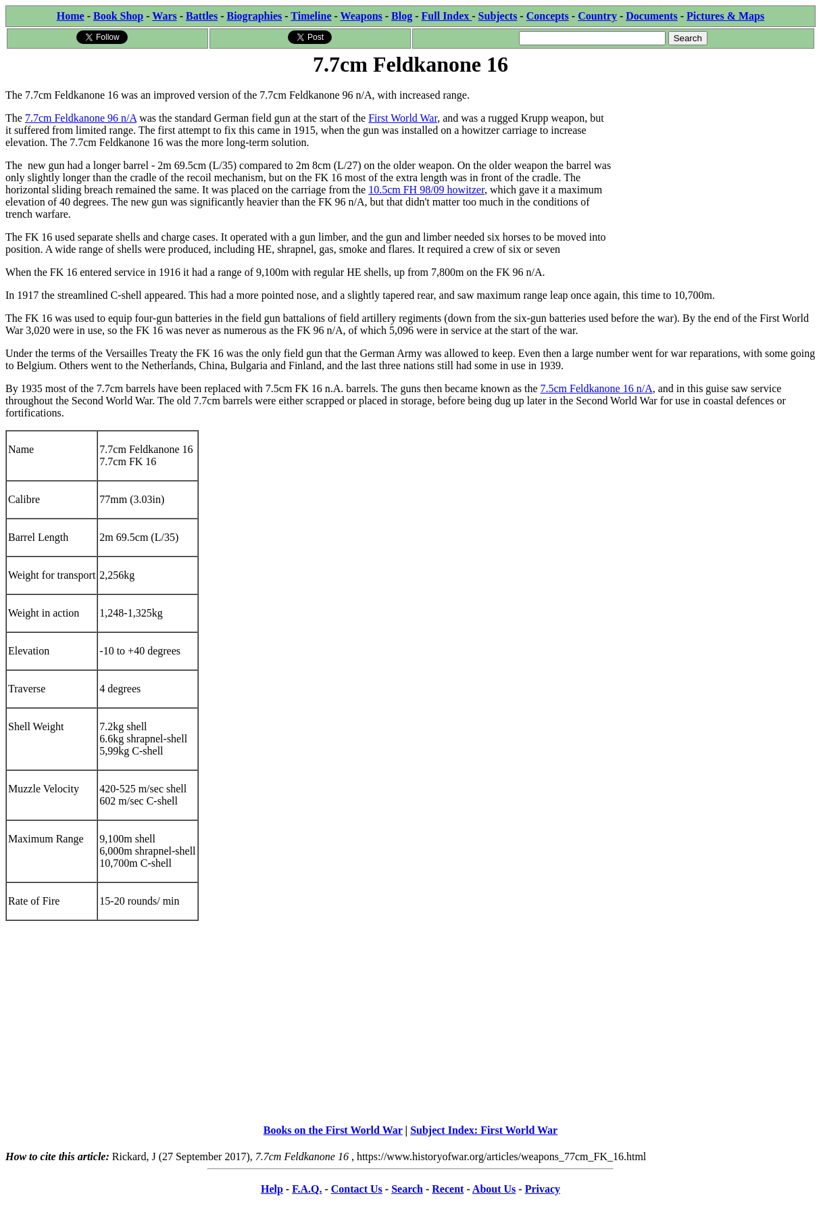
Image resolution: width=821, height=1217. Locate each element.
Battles (202, 16)
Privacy (542, 1189)
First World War (402, 118)
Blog (401, 16)
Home (70, 16)
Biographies (254, 16)
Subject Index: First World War (483, 1130)
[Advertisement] (714, 163)
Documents (651, 16)
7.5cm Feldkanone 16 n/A (597, 388)
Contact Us (356, 1189)
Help (272, 1189)
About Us (494, 1189)
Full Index (447, 16)
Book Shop (118, 16)
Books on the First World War (333, 1130)
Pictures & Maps (725, 16)
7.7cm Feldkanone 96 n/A (80, 118)
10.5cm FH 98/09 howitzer (426, 189)
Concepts (547, 16)
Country (597, 16)
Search (407, 1189)
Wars (164, 16)
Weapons (361, 16)
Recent (448, 1189)
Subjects (498, 16)
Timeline (311, 16)
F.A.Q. (307, 1189)
